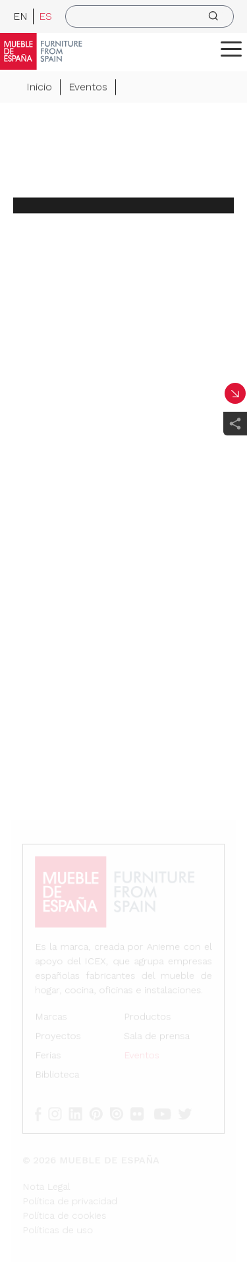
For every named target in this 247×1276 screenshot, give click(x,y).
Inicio (39, 87)
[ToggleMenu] (231, 48)
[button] (231, 48)
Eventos (88, 87)
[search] (149, 16)
